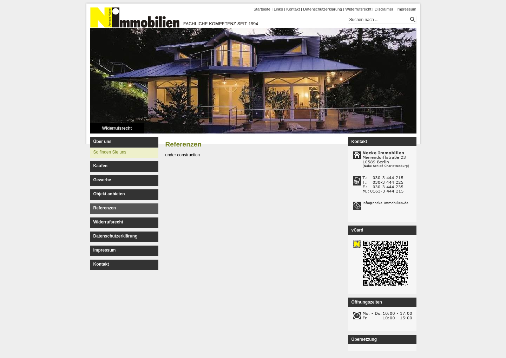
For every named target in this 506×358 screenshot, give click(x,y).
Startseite (262, 9)
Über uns (102, 141)
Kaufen (100, 165)
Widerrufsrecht (358, 9)
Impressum (406, 9)
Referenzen (104, 208)
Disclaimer (384, 9)
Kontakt (293, 9)
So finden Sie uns (109, 152)
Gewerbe (102, 179)
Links (278, 9)
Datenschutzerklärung (322, 9)
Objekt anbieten (109, 193)
